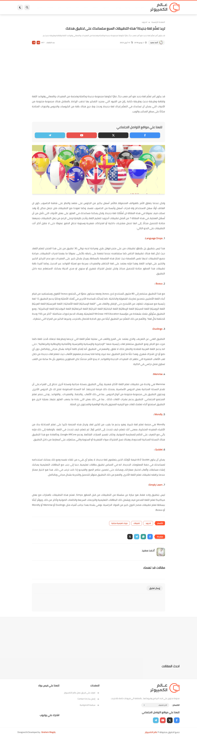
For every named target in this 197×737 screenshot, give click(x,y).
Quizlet (158, 449)
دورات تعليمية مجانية (119, 523)
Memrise (157, 374)
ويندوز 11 (117, 7)
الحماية (95, 7)
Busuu (158, 283)
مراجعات (50, 7)
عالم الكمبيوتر (151, 732)
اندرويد (68, 7)
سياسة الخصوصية (89, 705)
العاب (77, 7)
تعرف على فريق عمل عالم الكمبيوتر (81, 693)
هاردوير (39, 7)
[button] (150, 536)
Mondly (158, 414)
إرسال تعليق (154, 588)
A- (34, 42)
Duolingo (157, 329)
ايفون (59, 7)
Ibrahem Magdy (48, 732)
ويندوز (127, 7)
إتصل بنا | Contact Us (88, 699)
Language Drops (153, 238)
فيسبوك (106, 7)
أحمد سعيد (154, 42)
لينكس (86, 7)
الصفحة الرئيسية (158, 22)
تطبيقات (136, 523)
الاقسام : (176, 705)
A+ (38, 42)
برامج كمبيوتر (139, 7)
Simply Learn (155, 484)
